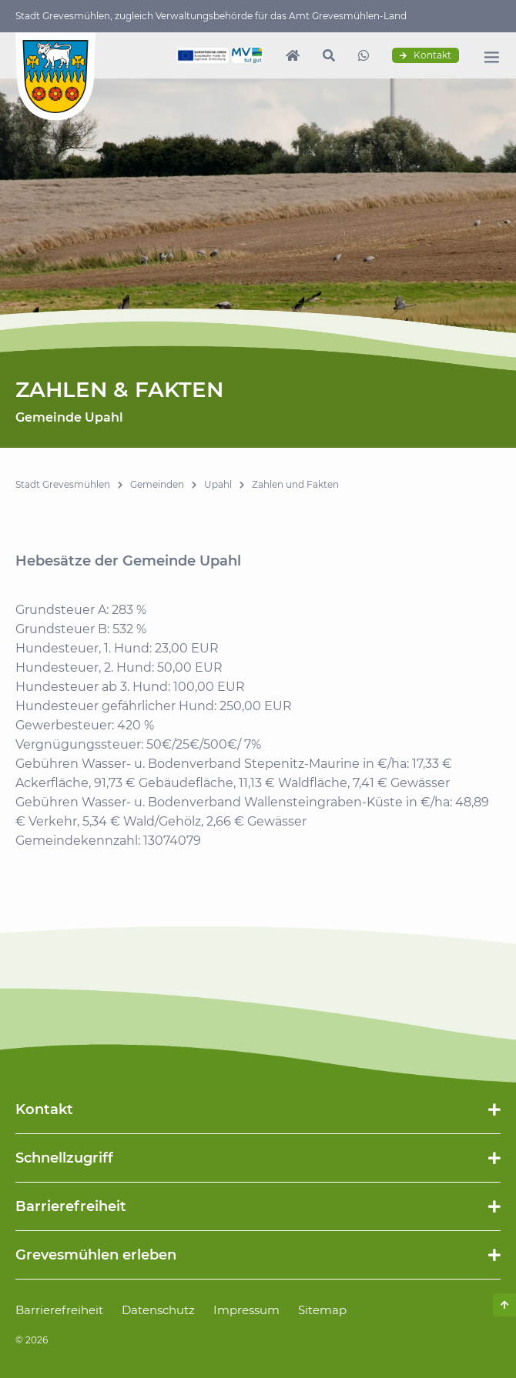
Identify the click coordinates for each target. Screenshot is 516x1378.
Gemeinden (157, 484)
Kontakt (425, 55)
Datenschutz (158, 1310)
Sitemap (322, 1310)
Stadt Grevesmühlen (62, 484)
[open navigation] (491, 57)
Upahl (218, 484)
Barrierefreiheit (59, 1310)
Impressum (246, 1310)
